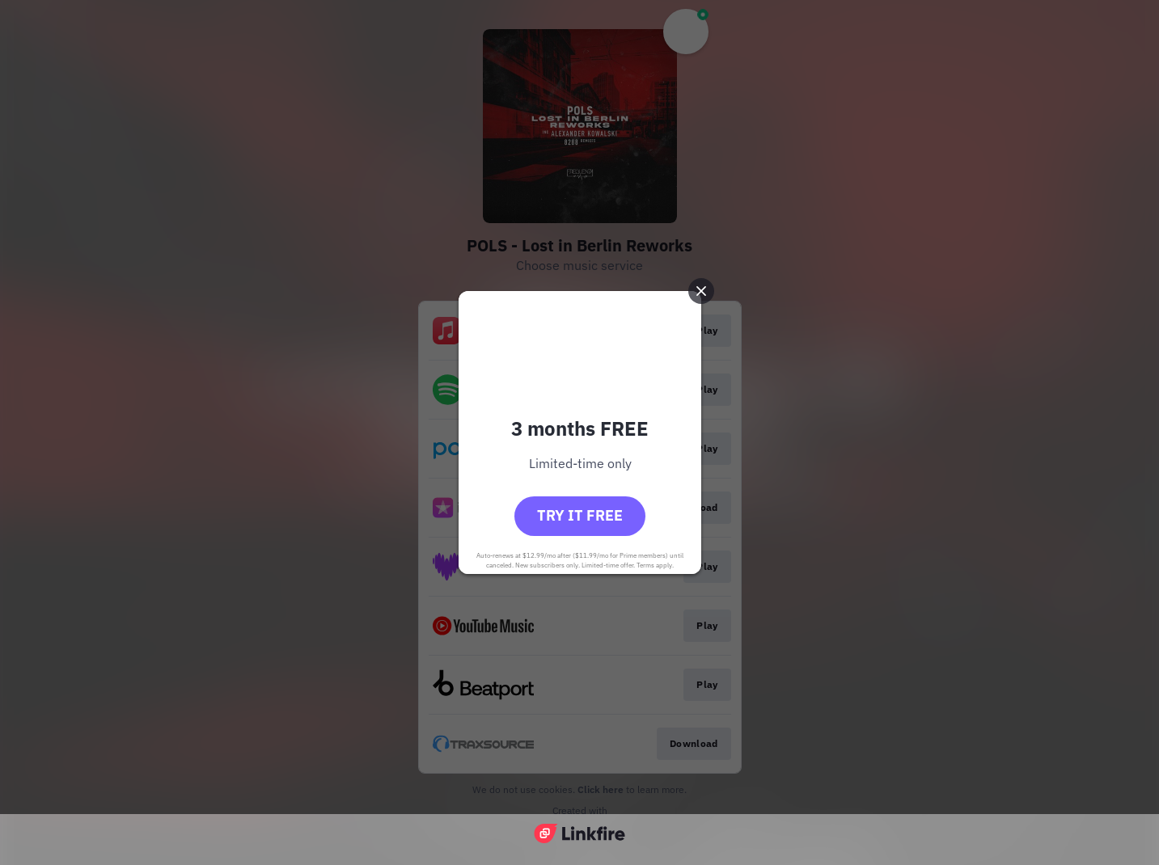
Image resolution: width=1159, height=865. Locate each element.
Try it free (580, 515)
